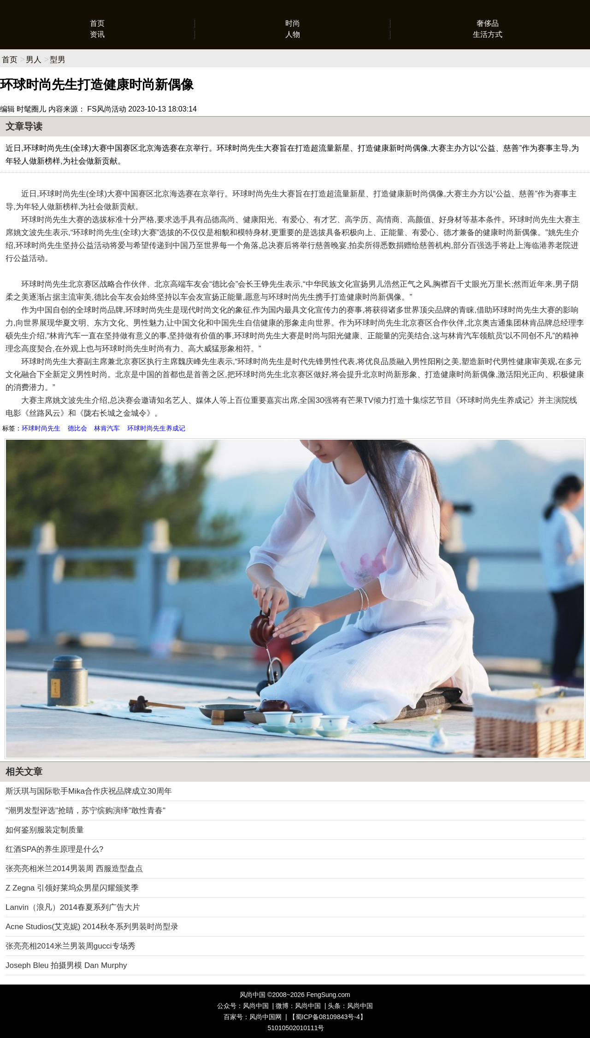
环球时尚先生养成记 (156, 428)
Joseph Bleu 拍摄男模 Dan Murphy (66, 965)
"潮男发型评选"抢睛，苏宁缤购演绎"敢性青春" (85, 810)
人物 (292, 34)
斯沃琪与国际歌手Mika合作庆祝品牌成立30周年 (89, 791)
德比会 (77, 428)
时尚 (292, 23)
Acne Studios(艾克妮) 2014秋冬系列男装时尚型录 (92, 926)
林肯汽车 (107, 428)
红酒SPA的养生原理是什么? (54, 849)
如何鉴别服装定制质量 (45, 830)
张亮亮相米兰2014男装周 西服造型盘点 (74, 868)
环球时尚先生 (41, 428)
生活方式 (487, 34)
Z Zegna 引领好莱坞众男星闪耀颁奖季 (72, 888)
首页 (97, 23)
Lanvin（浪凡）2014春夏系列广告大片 (73, 907)
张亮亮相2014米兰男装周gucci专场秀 (71, 946)
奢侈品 (488, 23)
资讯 (97, 34)
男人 (33, 59)
